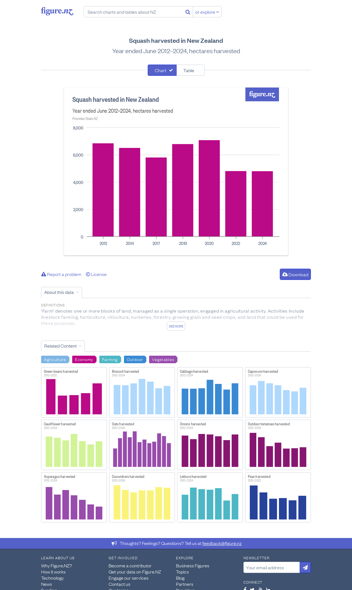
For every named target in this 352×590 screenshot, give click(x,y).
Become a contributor (130, 565)
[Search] (188, 11)
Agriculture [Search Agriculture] (55, 359)
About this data (59, 292)
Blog (180, 578)
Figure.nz (57, 11)
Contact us (119, 584)
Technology (52, 578)
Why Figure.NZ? (56, 565)
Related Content (60, 346)
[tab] (162, 70)
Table (188, 70)
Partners (184, 584)
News (46, 584)
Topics (182, 571)
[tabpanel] (176, 171)
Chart (160, 70)
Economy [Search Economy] (84, 359)
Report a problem (61, 274)
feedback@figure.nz (222, 543)
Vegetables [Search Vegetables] (163, 359)
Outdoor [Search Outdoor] (135, 359)
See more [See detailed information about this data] (176, 326)
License (96, 274)
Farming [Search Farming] (110, 359)
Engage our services (129, 578)
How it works (53, 571)
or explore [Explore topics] (207, 12)
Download (295, 274)
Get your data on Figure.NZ (135, 571)
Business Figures (192, 565)
